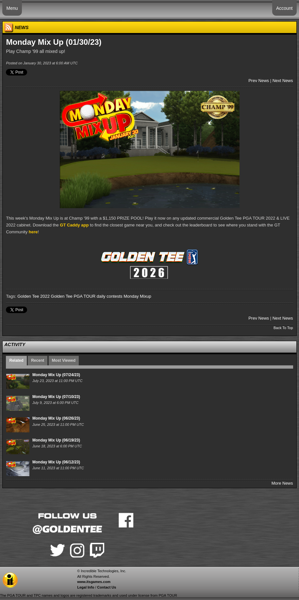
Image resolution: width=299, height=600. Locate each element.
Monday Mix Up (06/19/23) (56, 440)
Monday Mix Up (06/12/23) (56, 462)
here (33, 231)
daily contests (110, 296)
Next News (283, 80)
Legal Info (85, 587)
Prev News (258, 80)
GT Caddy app (74, 225)
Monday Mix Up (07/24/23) (56, 375)
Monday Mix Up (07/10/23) (56, 396)
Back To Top (283, 328)
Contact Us (106, 587)
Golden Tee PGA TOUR (73, 296)
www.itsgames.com (93, 582)
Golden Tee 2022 (33, 296)
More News (282, 483)
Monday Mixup (137, 296)
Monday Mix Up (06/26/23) (56, 418)
